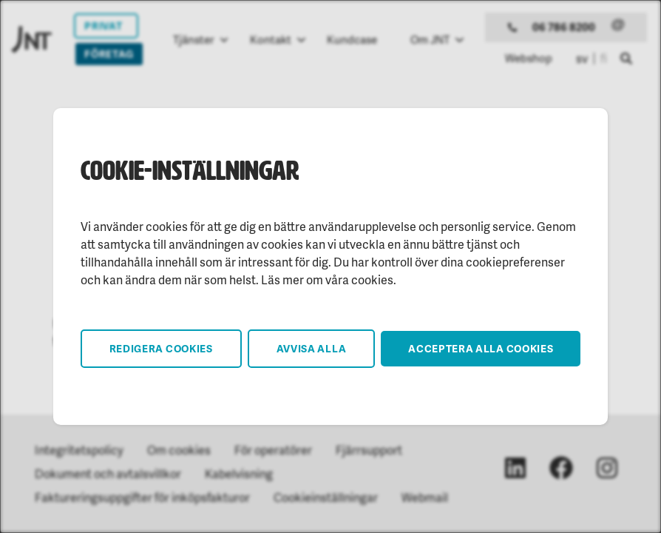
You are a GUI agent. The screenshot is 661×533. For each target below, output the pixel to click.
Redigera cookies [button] (161, 348)
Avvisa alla (312, 348)
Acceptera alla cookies (480, 348)
